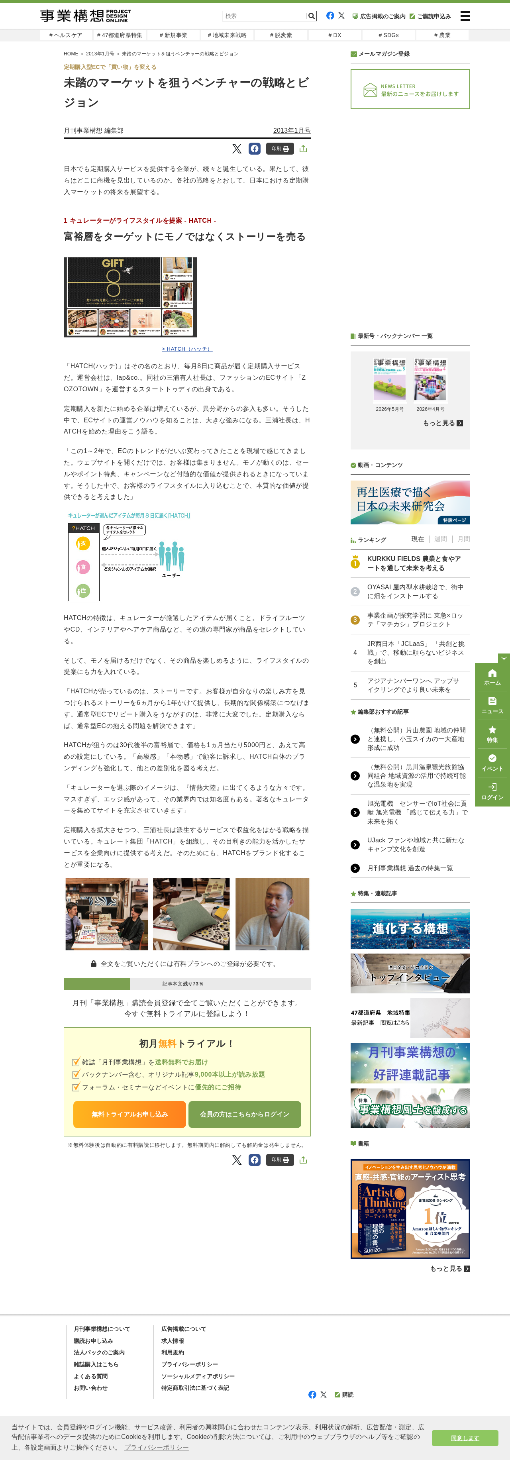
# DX (335, 35)
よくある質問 (91, 1376)
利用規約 (172, 1352)
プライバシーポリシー (189, 1364)
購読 (344, 1394)
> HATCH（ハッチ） (187, 349)
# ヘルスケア (65, 35)
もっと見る (439, 423)
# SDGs (388, 35)
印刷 (280, 149)
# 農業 (442, 35)
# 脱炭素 (281, 35)
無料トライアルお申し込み (130, 1114)
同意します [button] (465, 1438)
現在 (418, 539)
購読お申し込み (93, 1341)
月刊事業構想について (102, 1329)
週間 (440, 539)
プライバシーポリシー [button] (156, 1447)
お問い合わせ (91, 1388)
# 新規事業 (173, 35)
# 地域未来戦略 (227, 35)
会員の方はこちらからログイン (244, 1114)
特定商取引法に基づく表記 (195, 1388)
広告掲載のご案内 (379, 16)
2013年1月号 (292, 130)
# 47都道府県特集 (119, 35)
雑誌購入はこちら (96, 1364)
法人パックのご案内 (99, 1352)
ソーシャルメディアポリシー (198, 1376)
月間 (463, 539)
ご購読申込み (430, 16)
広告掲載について (184, 1329)
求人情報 (172, 1341)
